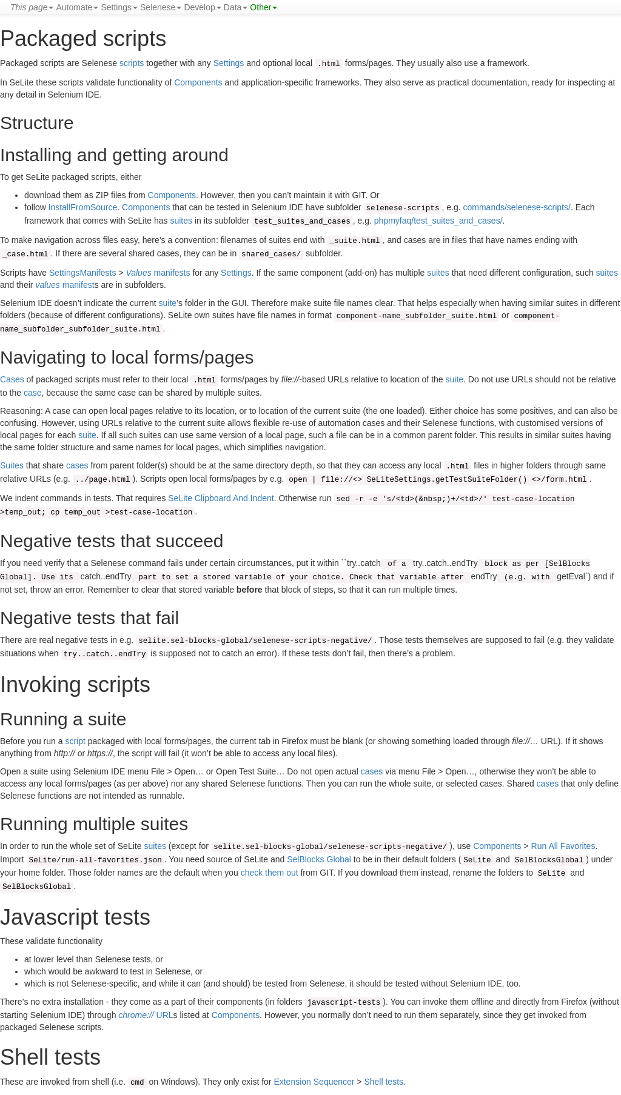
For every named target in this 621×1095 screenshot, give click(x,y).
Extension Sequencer (314, 1082)
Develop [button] (202, 7)
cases (77, 465)
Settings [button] (119, 7)
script (75, 741)
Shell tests (383, 1082)
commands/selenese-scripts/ (517, 207)
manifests (158, 273)
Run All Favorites (563, 846)
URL (145, 1015)
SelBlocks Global (319, 859)
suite (167, 303)
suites (181, 220)
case (33, 393)
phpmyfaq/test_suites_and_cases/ (438, 220)
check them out (269, 872)
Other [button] (263, 7)
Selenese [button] (160, 7)
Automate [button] (77, 7)
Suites (12, 465)
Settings (228, 63)
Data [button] (236, 7)
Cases (12, 379)
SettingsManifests (82, 273)
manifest (64, 285)
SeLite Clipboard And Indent (221, 498)
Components (198, 82)
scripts (131, 63)
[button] (32, 7)
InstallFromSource (83, 207)
